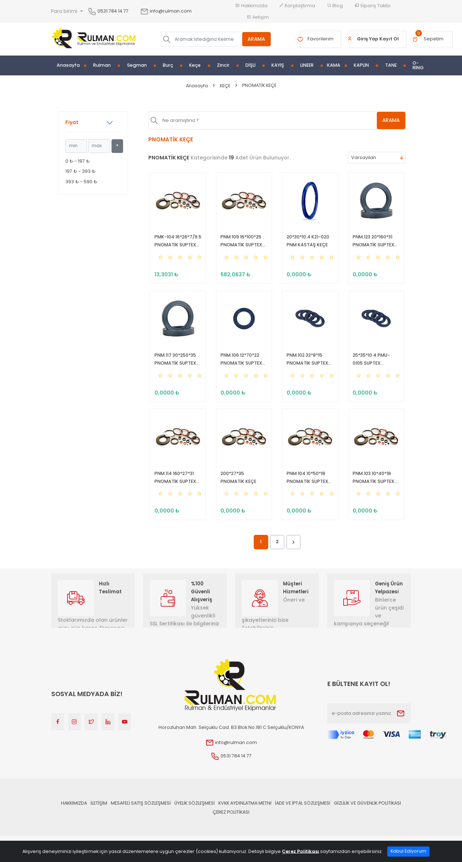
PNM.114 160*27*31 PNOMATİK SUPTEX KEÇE (174, 485)
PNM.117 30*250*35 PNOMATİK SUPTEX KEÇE (174, 363)
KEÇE (225, 86)
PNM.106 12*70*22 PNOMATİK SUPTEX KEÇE (240, 363)
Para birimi (65, 11)
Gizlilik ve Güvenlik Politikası (367, 812)
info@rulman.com (166, 11)
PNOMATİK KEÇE (259, 85)
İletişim (258, 17)
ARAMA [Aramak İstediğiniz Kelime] (256, 39)
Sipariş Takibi (372, 6)
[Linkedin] (107, 730)
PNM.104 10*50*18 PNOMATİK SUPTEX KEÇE (306, 485)
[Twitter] (90, 730)
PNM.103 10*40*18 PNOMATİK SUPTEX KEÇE (372, 485)
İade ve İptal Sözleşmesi (302, 812)
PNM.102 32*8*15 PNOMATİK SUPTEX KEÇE (306, 363)
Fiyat (71, 122)
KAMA (333, 65)
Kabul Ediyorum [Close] (408, 851)
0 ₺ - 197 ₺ (77, 161)
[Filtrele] (117, 146)
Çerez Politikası (231, 821)
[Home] (94, 39)
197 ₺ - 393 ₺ (80, 171)
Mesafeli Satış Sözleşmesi (141, 812)
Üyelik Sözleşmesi (194, 812)
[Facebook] (57, 730)
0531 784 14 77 (112, 11)
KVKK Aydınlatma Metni (244, 812)
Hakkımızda (251, 6)
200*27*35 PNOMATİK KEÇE (243, 485)
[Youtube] (124, 730)
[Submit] (400, 722)
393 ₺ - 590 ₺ (81, 182)
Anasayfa (68, 65)
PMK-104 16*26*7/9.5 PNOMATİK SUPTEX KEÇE (176, 242)
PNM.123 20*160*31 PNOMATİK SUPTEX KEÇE (372, 242)
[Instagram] (74, 730)
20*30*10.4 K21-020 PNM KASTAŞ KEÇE (307, 242)
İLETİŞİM (99, 812)
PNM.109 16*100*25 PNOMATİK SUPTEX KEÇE (240, 242)
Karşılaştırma (297, 6)
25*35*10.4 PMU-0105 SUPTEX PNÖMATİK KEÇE (375, 363)
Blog (335, 6)
